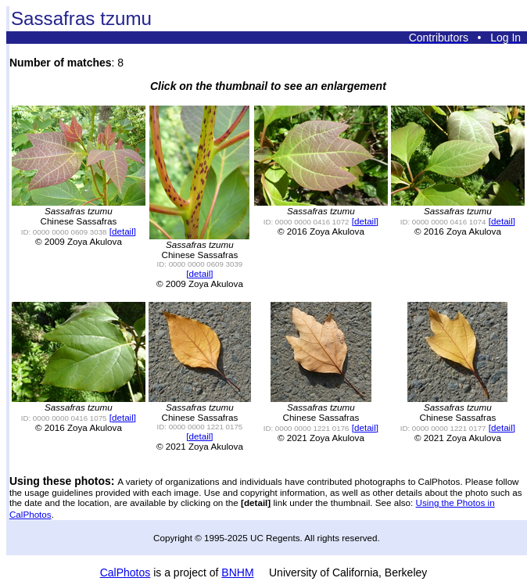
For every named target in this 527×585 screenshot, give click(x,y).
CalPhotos (125, 572)
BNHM (237, 572)
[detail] (122, 231)
